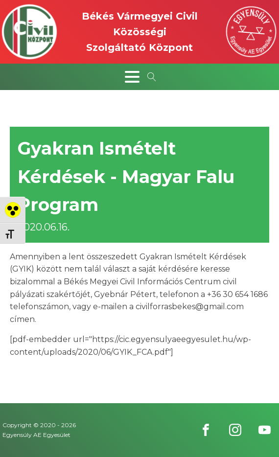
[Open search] (151, 77)
